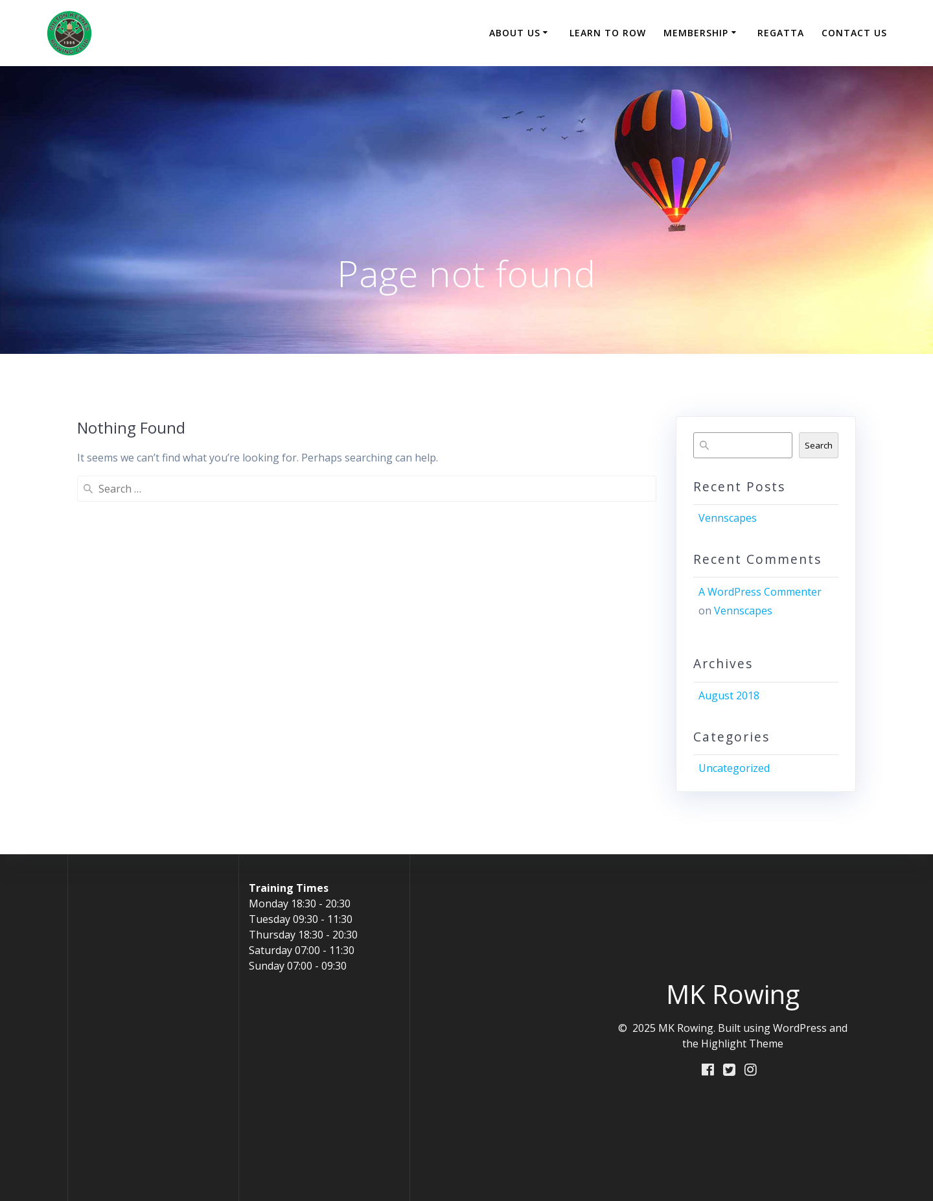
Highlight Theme (742, 1043)
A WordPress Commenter (760, 592)
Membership (695, 33)
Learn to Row (608, 33)
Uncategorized (734, 768)
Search (819, 445)
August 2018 (728, 695)
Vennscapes (727, 518)
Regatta (780, 33)
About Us (514, 33)
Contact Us (854, 33)
